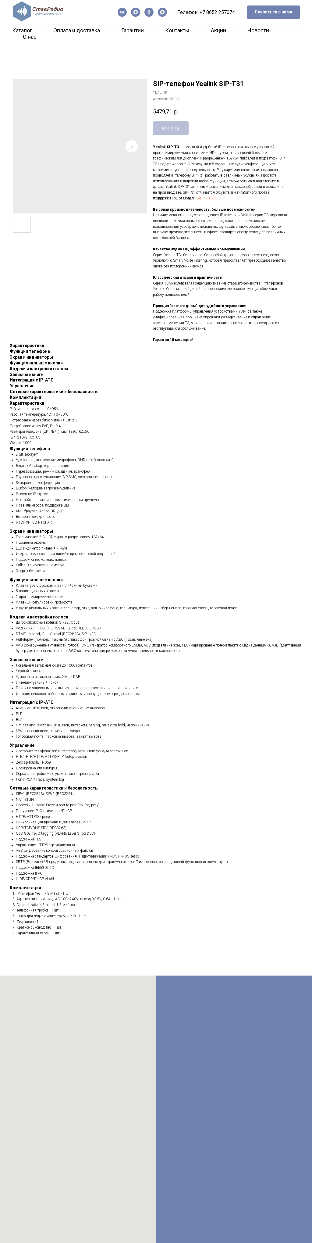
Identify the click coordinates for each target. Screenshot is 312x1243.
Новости (258, 30)
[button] (273, 12)
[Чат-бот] (162, 12)
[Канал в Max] (135, 12)
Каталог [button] (22, 30)
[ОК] (149, 12)
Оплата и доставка (76, 30)
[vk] (122, 12)
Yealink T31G (207, 198)
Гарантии (132, 30)
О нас (30, 37)
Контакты (177, 30)
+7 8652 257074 (217, 12)
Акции (218, 30)
